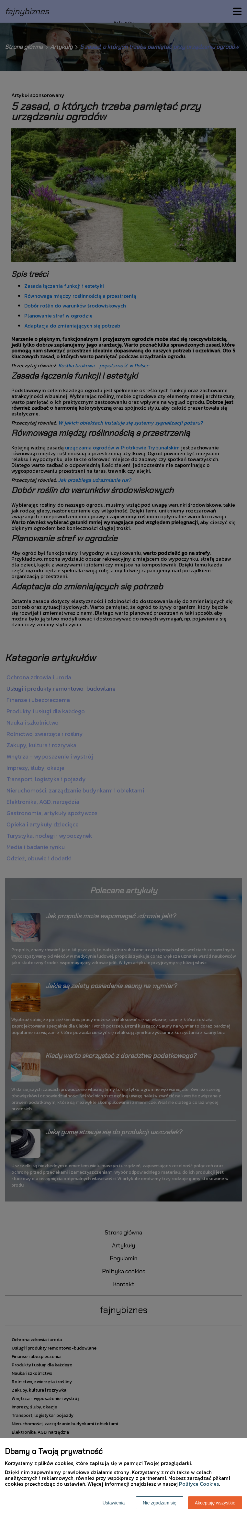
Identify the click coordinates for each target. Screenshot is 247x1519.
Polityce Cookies (199, 1484)
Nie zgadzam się (159, 1502)
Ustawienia (114, 1502)
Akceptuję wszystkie (215, 1502)
